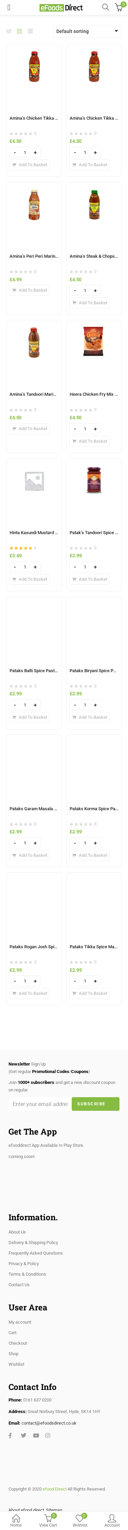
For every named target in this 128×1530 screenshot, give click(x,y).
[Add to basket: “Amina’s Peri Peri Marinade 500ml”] (29, 290)
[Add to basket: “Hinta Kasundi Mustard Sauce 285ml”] (29, 579)
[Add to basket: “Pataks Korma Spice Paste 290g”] (90, 855)
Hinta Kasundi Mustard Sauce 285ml (45, 532)
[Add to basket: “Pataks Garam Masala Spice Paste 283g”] (29, 855)
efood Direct (55, 1489)
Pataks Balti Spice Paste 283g (39, 670)
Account (112, 1521)
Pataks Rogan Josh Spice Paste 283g (46, 946)
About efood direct (26, 1510)
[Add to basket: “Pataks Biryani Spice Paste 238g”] (90, 717)
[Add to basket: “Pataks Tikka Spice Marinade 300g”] (90, 993)
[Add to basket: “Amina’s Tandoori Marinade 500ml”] (29, 428)
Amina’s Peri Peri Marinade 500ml (42, 256)
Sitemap (54, 1510)
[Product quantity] (25, 152)
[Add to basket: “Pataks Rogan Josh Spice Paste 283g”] (29, 993)
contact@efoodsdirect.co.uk (49, 1423)
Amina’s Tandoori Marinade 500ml (43, 394)
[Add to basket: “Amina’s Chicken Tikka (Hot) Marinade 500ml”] (29, 164)
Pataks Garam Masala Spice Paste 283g (49, 808)
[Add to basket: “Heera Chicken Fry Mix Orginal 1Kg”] (90, 441)
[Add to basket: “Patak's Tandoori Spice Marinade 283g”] (90, 579)
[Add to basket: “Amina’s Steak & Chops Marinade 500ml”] (90, 303)
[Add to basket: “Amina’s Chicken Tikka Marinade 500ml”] (90, 164)
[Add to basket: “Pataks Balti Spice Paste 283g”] (29, 717)
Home (16, 1521)
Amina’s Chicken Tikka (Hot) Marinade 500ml (54, 118)
